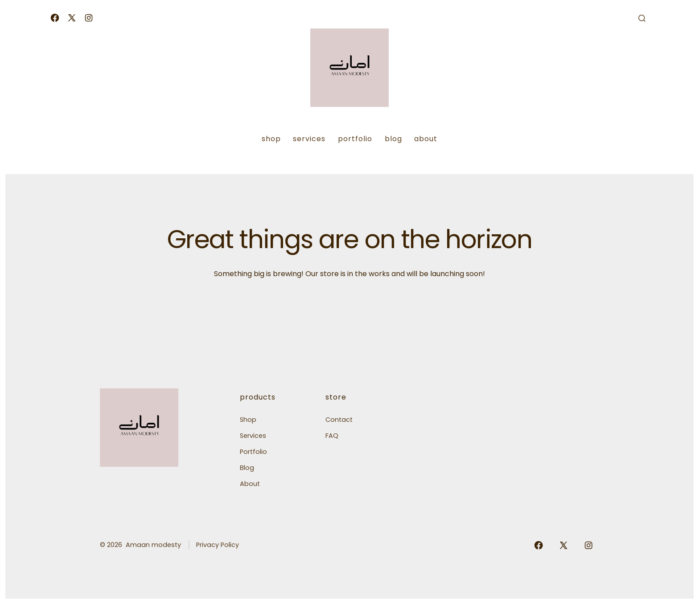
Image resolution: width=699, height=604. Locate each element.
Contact (339, 419)
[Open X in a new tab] (71, 17)
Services (309, 139)
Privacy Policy (217, 544)
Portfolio (355, 139)
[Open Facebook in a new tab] (55, 17)
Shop (271, 139)
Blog (393, 139)
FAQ (331, 435)
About (425, 139)
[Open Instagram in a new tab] (88, 17)
